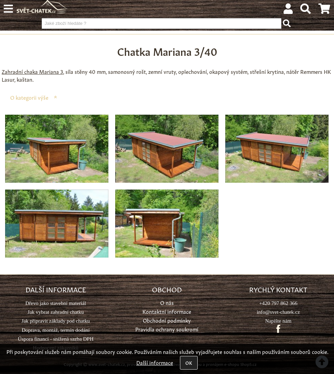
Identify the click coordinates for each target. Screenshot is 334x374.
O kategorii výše (29, 97)
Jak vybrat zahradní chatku (56, 312)
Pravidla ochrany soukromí (166, 328)
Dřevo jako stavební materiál (55, 303)
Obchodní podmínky (167, 320)
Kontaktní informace (166, 311)
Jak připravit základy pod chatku (55, 321)
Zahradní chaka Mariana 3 (32, 71)
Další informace (154, 362)
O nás (167, 302)
